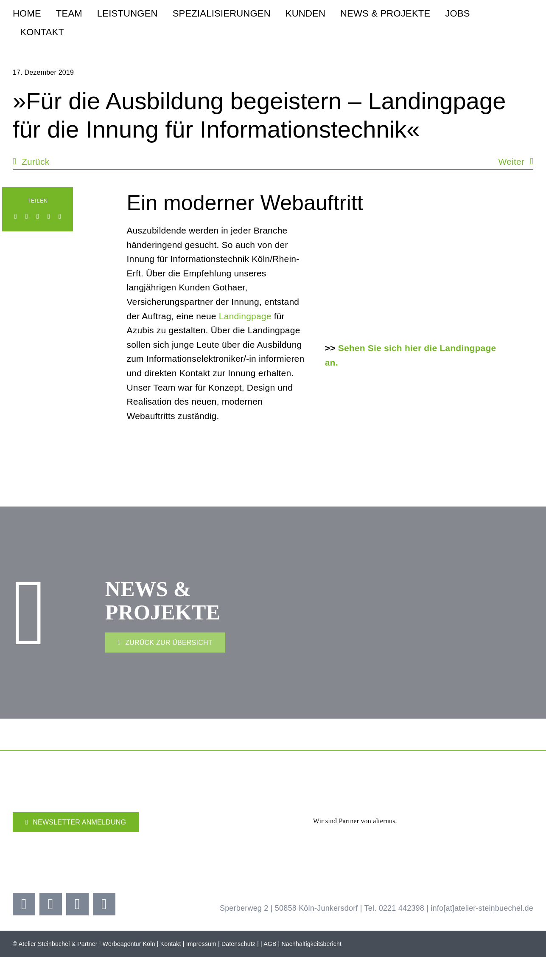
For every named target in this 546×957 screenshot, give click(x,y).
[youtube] (77, 904)
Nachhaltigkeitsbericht (312, 943)
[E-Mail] (59, 216)
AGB (269, 943)
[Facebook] (15, 216)
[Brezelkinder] (413, 844)
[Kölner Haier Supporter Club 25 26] (221, 840)
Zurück (35, 161)
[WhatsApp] (37, 216)
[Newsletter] (76, 822)
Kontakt (170, 943)
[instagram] (50, 904)
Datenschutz (238, 943)
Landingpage (245, 316)
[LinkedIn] (26, 216)
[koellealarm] (322, 837)
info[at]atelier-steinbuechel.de (482, 908)
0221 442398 (401, 908)
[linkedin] (104, 904)
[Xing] (48, 216)
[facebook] (24, 904)
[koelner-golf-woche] (505, 837)
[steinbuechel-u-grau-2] (527, 20)
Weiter (511, 161)
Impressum (201, 943)
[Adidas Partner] (472, 796)
